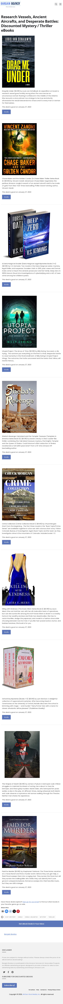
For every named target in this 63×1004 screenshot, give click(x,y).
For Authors (32, 990)
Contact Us (43, 990)
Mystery (43, 917)
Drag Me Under (8, 91)
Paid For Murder (8, 871)
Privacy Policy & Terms (54, 990)
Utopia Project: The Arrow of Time (15, 351)
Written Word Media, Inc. (31, 994)
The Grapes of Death (10, 784)
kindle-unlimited (31, 917)
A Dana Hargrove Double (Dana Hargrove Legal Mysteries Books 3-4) (29, 264)
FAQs (37, 990)
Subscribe (9, 985)
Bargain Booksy (10, 934)
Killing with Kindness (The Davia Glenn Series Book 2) (22, 609)
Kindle (6, 112)
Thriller (52, 917)
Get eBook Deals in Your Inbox (31, 924)
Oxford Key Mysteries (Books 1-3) (15, 699)
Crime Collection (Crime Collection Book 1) (19, 524)
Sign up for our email (31, 902)
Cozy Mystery (10, 917)
